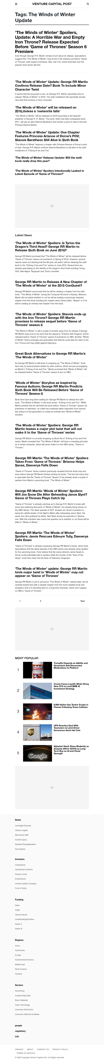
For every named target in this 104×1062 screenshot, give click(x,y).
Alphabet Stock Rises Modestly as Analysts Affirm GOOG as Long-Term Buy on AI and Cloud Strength (71, 750)
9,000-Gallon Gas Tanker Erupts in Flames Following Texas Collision (71, 705)
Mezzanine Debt (22, 835)
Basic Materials (21, 1000)
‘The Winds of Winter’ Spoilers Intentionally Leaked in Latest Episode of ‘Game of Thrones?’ (49, 172)
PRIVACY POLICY (60, 1049)
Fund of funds (21, 888)
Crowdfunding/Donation (24, 919)
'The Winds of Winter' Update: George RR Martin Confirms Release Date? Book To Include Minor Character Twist (51, 85)
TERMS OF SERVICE (25, 1053)
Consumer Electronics (24, 1010)
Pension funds (21, 874)
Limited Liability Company (25, 884)
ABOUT (30, 1049)
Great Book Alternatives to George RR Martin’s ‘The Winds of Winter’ (50, 355)
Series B (18, 929)
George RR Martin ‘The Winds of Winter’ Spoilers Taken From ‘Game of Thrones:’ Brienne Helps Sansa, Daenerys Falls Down (51, 461)
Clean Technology (22, 1005)
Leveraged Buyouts (23, 826)
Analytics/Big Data (23, 996)
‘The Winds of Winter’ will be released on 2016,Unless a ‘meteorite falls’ (45, 109)
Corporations (20, 865)
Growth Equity (21, 840)
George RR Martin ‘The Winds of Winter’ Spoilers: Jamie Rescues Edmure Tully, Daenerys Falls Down (51, 536)
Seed (17, 905)
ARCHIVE (19, 1049)
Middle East (20, 965)
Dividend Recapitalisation (25, 844)
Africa (17, 946)
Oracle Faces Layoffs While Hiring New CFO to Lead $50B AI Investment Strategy (71, 686)
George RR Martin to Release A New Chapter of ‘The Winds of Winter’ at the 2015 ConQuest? (51, 283)
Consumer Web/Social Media (27, 1014)
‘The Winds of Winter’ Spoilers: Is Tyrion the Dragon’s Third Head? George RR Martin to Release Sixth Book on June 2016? (47, 246)
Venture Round (21, 915)
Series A (18, 924)
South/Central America (24, 960)
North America (21, 969)
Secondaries (20, 849)
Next (83, 601)
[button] (16, 3)
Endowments (20, 879)
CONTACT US (43, 1049)
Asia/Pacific (20, 950)
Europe (18, 955)
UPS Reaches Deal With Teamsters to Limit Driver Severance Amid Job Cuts (67, 728)
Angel (17, 910)
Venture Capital (21, 830)
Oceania (18, 974)
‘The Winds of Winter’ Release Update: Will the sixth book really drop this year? (48, 159)
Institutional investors (24, 870)
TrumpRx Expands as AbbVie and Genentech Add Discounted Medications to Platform (71, 665)
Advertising (19, 991)
